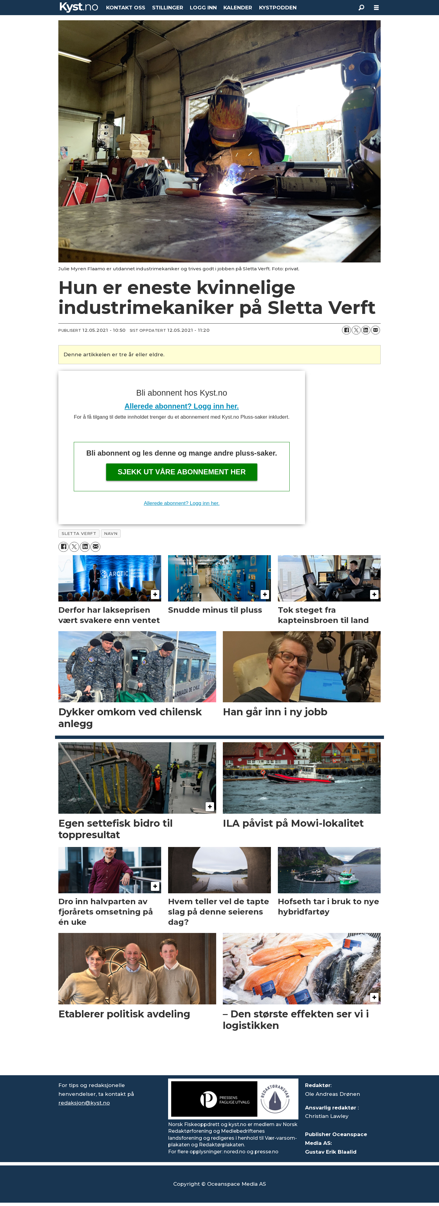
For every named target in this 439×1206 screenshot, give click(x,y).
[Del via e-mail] (375, 330)
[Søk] (361, 7)
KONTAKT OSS (125, 8)
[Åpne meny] (376, 7)
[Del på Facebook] (346, 330)
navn (110, 533)
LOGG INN (203, 8)
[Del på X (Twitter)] (356, 330)
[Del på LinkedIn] (365, 330)
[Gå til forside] (79, 7)
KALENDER (237, 8)
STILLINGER (167, 8)
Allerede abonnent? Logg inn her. (182, 406)
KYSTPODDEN (278, 8)
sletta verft (79, 533)
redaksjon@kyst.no (84, 1103)
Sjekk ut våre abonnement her (182, 472)
